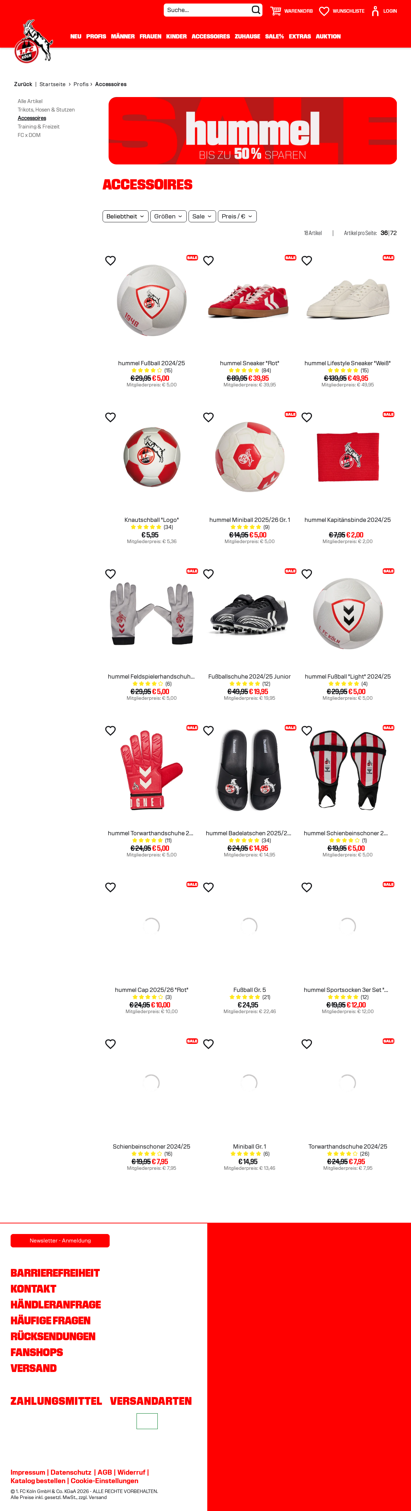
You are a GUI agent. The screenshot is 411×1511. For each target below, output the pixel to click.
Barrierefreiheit (55, 1273)
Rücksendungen (53, 1336)
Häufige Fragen (51, 1320)
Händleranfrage (56, 1305)
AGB (105, 1472)
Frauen (150, 36)
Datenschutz (71, 1472)
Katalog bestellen (38, 1480)
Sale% (274, 36)
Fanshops (37, 1352)
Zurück (23, 84)
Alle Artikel (30, 101)
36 (384, 233)
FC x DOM (29, 135)
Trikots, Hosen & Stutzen (46, 110)
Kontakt (33, 1289)
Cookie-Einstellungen (104, 1480)
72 (393, 233)
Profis (96, 36)
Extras (300, 36)
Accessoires (211, 36)
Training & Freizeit (39, 127)
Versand (34, 1368)
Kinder (176, 36)
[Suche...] (213, 10)
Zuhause (247, 36)
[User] (383, 8)
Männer (123, 36)
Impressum (28, 1472)
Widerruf (131, 1472)
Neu (75, 36)
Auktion (328, 36)
